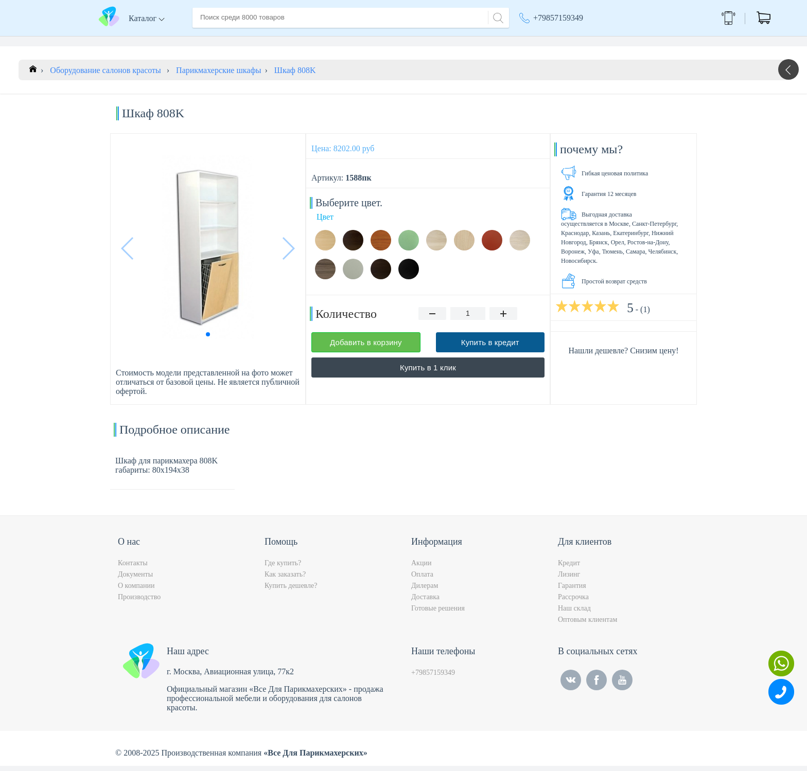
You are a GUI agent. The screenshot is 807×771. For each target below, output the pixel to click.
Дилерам (424, 591)
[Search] (496, 16)
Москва (591, 41)
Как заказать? (285, 579)
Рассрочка (573, 602)
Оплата (344, 40)
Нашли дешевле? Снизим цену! (623, 355)
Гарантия (572, 591)
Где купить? (283, 568)
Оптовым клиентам (587, 625)
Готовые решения (438, 613)
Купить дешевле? (291, 591)
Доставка (303, 40)
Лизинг (569, 579)
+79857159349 (558, 17)
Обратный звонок (669, 17)
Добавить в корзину (366, 347)
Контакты (386, 40)
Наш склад (574, 613)
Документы (135, 579)
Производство (139, 602)
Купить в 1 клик (428, 372)
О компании (254, 40)
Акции (535, 41)
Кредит (569, 568)
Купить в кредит (490, 347)
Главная (206, 40)
